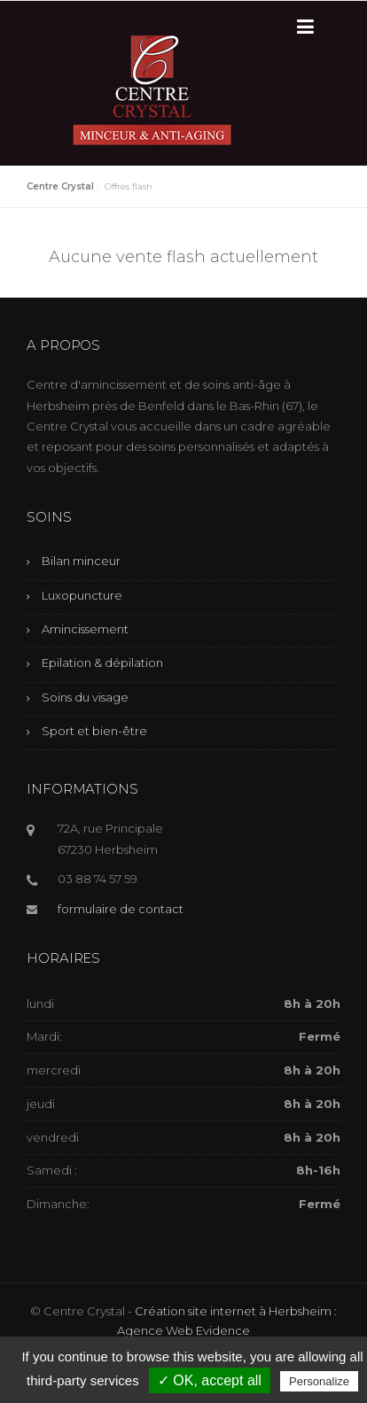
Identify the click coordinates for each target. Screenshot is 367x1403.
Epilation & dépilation (102, 662)
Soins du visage (85, 697)
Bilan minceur (81, 561)
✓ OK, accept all (210, 1380)
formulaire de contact (121, 909)
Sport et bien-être (94, 731)
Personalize (319, 1381)
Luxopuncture (82, 595)
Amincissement (85, 629)
